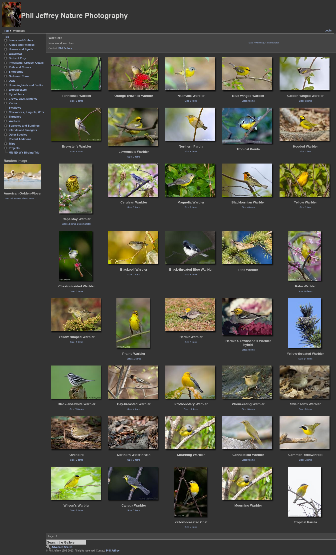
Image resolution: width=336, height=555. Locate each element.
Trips (12, 143)
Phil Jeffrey (65, 48)
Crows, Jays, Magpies (23, 98)
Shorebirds (16, 71)
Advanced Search (61, 547)
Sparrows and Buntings (24, 125)
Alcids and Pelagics (21, 44)
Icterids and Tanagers (23, 130)
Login (328, 30)
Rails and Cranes (20, 67)
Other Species (18, 134)
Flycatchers (16, 94)
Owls (12, 80)
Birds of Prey (17, 58)
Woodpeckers (18, 89)
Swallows (15, 107)
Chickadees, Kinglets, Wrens (27, 112)
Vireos (13, 103)
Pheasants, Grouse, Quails (26, 62)
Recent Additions (20, 139)
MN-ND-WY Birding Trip (24, 152)
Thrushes (15, 116)
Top (6, 30)
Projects (14, 148)
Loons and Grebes (21, 40)
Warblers (14, 121)
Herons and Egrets (21, 49)
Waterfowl (15, 53)
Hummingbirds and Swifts (26, 85)
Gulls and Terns (19, 76)
